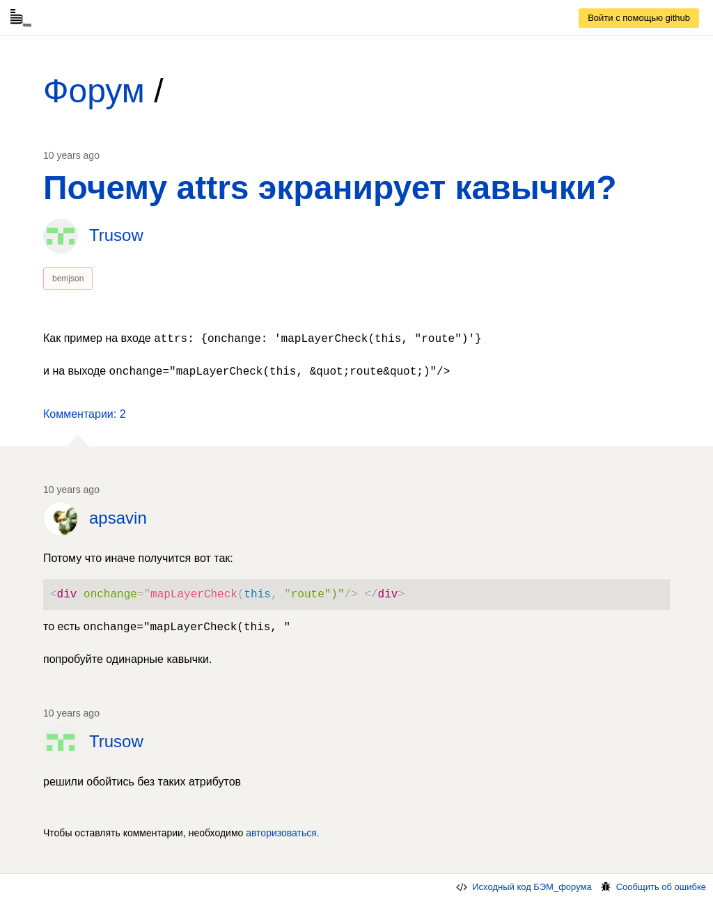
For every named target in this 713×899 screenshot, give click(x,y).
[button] (84, 414)
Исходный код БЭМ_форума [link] (523, 887)
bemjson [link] (68, 278)
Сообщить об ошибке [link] (652, 887)
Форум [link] (94, 90)
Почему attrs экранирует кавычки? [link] (329, 187)
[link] (639, 18)
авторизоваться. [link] (283, 832)
